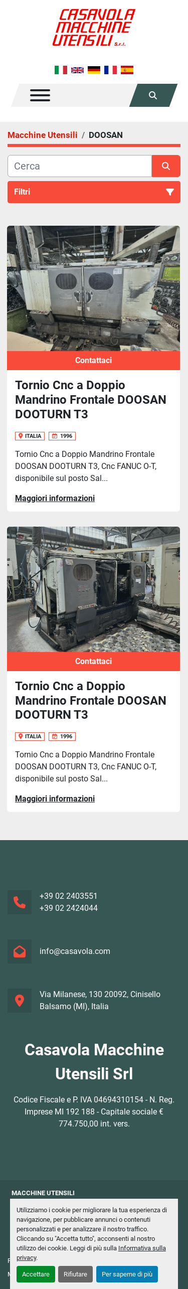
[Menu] (40, 95)
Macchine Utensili (43, 1193)
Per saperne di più (127, 1274)
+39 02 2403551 (69, 896)
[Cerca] (80, 166)
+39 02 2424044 (69, 908)
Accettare (36, 1274)
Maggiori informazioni (55, 498)
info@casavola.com (75, 951)
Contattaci (93, 360)
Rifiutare (75, 1274)
